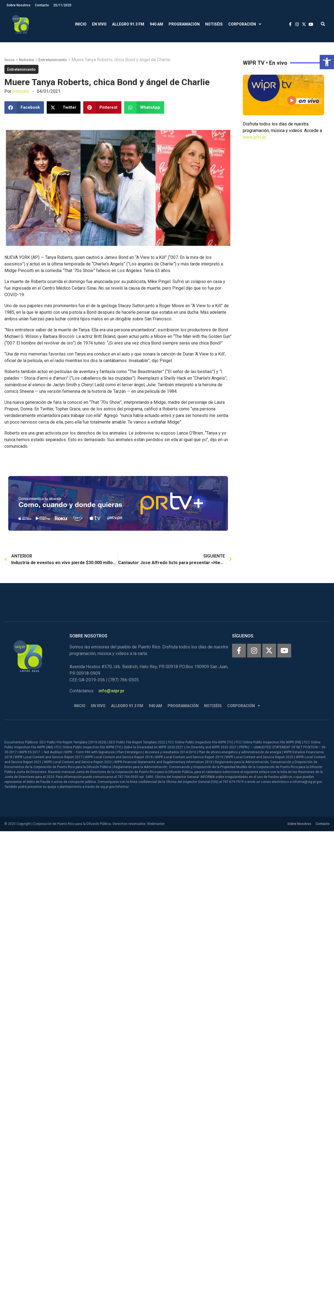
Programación (184, 24)
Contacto (42, 5)
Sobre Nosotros (18, 5)
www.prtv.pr (254, 137)
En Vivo (99, 24)
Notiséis (214, 24)
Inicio (81, 24)
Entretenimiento (52, 60)
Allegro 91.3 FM (128, 24)
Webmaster (156, 824)
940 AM (156, 24)
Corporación (244, 24)
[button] (327, 62)
